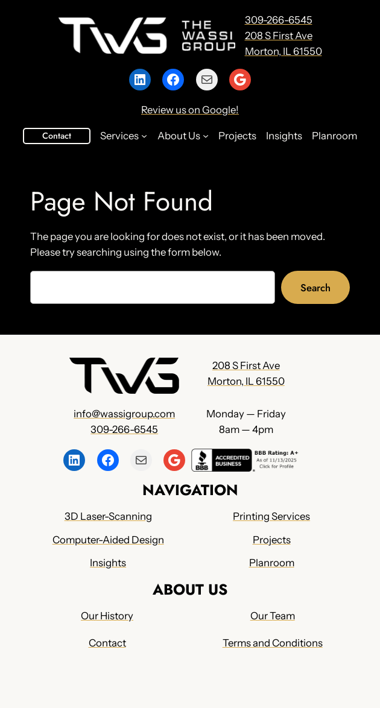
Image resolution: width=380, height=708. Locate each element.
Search (315, 287)
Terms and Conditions (273, 643)
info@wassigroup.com (124, 413)
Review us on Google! (190, 110)
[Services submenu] (144, 136)
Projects (272, 540)
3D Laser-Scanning (108, 516)
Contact (56, 136)
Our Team (272, 616)
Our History (107, 616)
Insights (108, 563)
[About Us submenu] (206, 136)
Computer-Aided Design (108, 540)
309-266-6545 (278, 20)
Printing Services (271, 516)
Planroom (271, 563)
